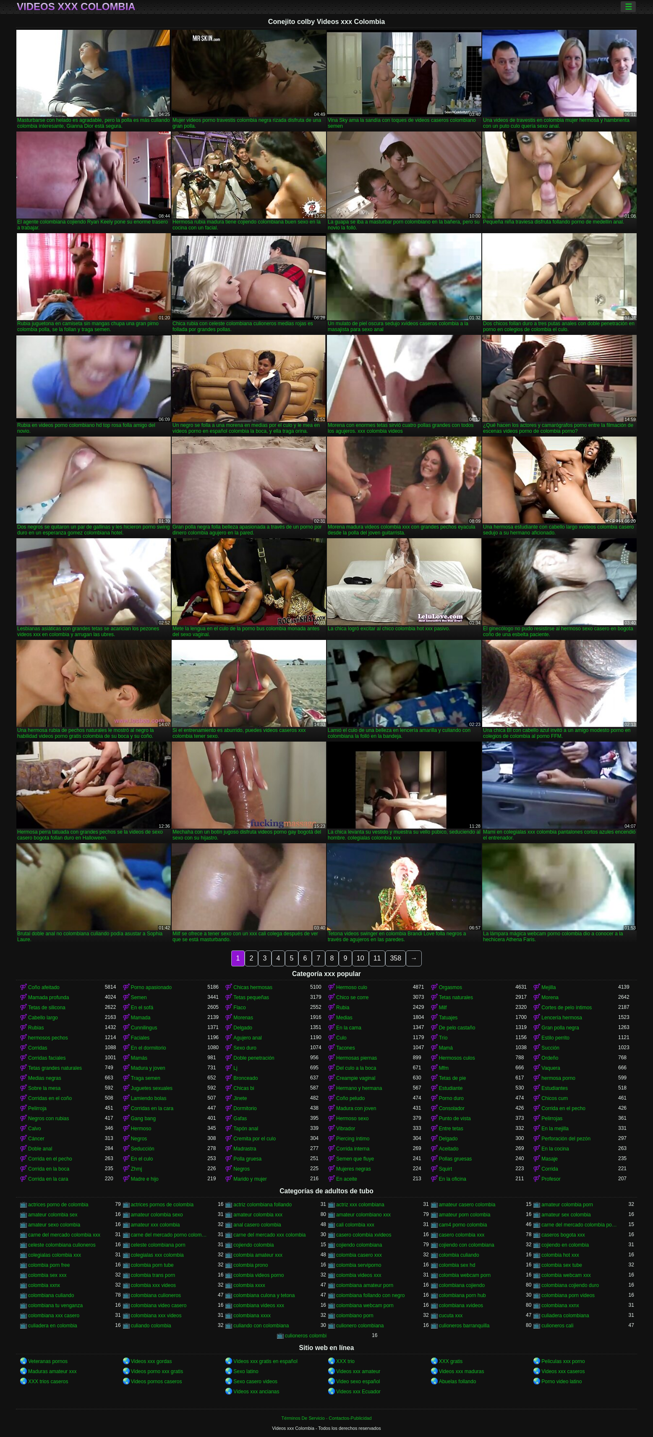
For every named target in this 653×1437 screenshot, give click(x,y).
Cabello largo (43, 1018)
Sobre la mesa (44, 1088)
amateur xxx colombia (155, 1225)
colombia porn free (49, 1265)
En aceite (346, 1179)
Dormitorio (244, 1108)
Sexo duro (244, 1048)
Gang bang (143, 1118)
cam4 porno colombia (463, 1225)
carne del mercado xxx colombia (269, 1235)
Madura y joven (148, 1068)
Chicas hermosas (252, 987)
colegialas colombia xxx (54, 1255)
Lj (235, 1068)
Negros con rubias (48, 1118)
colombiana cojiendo (462, 1285)
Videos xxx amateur (358, 1371)
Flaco (239, 1008)
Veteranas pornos (48, 1361)
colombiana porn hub (462, 1295)
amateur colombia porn (567, 1205)
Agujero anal (247, 1038)
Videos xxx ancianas (256, 1392)
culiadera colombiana (565, 1316)
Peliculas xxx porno (563, 1361)
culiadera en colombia (52, 1326)
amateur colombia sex (52, 1215)
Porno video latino (561, 1381)
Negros (139, 1139)
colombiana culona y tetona (264, 1295)
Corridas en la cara (152, 1108)
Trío (443, 1038)
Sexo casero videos (255, 1381)
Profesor (550, 1179)
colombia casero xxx (359, 1255)
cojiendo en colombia (565, 1245)
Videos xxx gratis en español (265, 1361)
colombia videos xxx (358, 1275)
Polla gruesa (247, 1159)
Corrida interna (352, 1149)
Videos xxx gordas (151, 1361)
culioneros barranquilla (464, 1326)
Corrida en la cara (48, 1179)
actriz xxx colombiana (360, 1205)
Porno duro (451, 1098)
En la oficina (452, 1179)
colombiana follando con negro (370, 1295)
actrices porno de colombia (58, 1205)
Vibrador (345, 1129)
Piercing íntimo (352, 1139)
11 (377, 958)
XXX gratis (451, 1361)
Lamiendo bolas (149, 1098)
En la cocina (555, 1149)
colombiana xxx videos (156, 1316)
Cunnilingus (144, 1028)
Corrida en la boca (48, 1169)
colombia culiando (459, 1255)
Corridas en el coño (50, 1098)
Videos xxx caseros (563, 1371)
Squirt (445, 1169)
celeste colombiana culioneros (62, 1245)
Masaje (549, 1159)
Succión (550, 1048)
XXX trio (345, 1361)
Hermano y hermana (359, 1088)
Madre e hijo (145, 1179)
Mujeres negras (353, 1169)
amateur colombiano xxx (363, 1215)
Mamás (139, 1058)
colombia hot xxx (560, 1255)
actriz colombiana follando (262, 1205)
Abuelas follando (457, 1381)
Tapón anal (245, 1129)
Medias (344, 1018)
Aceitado (449, 1149)
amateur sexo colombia (54, 1225)
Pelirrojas (551, 1118)
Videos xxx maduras (461, 1371)
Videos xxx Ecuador (358, 1392)
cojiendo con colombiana (466, 1245)
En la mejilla (555, 1129)
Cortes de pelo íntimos (566, 1008)
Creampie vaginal (355, 1078)
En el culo (142, 1159)
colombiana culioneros (156, 1295)
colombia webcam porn (465, 1275)
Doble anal (40, 1149)
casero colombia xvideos (363, 1235)
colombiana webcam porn (365, 1305)
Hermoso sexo (352, 1118)
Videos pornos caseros (156, 1381)
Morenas (243, 1018)
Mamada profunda (48, 997)
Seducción (142, 1149)
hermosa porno (558, 1078)
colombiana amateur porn (364, 1285)
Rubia (342, 1008)
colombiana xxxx (252, 1316)
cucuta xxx (451, 1316)
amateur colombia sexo (157, 1215)
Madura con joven (356, 1108)
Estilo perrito (555, 1038)
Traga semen (145, 1078)
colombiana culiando (51, 1295)
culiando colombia (151, 1326)
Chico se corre (352, 997)
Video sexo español (358, 1381)
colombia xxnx (44, 1285)
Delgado (242, 1028)
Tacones (345, 1048)
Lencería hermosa (561, 1018)
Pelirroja (37, 1108)
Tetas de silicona (46, 1008)
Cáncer (36, 1139)
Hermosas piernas (356, 1058)
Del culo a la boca (356, 1068)
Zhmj (136, 1169)
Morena (550, 997)
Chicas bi (243, 1088)
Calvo (34, 1129)
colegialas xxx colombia (157, 1255)
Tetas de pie (452, 1078)
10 (360, 958)
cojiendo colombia (253, 1245)
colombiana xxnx (560, 1305)
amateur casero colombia (467, 1205)
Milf (443, 1008)
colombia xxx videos (153, 1285)
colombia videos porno (258, 1275)
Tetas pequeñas (251, 997)
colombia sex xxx (47, 1275)
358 (395, 958)
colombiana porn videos (568, 1295)
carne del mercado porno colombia (169, 1235)
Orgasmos (450, 987)
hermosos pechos (48, 1038)
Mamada (141, 1018)
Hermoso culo (351, 987)
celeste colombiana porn (158, 1245)
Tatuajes (448, 1018)
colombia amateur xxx (257, 1255)
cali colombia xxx (355, 1225)
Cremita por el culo (254, 1139)
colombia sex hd (457, 1265)
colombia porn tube (152, 1265)
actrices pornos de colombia (162, 1205)
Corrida (549, 1169)
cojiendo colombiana (359, 1245)
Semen (139, 997)
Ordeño (549, 1058)
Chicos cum (554, 1098)
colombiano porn (355, 1316)
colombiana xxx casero (53, 1316)
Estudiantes (554, 1088)
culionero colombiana (360, 1326)
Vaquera (550, 1068)
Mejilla (548, 987)
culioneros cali (557, 1326)
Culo (341, 1038)
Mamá (446, 1048)
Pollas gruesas (455, 1159)
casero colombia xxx (462, 1235)
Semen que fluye (355, 1159)
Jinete (240, 1098)
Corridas (37, 1048)
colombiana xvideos (461, 1305)
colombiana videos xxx (258, 1305)
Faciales (140, 1038)
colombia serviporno (358, 1265)
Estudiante (451, 1088)
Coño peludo (350, 1098)
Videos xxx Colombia (76, 6)
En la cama (348, 1028)
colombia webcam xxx (565, 1275)
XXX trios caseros (48, 1381)
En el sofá (142, 1008)
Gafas (240, 1118)
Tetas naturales (456, 997)
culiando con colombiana (261, 1326)
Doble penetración (253, 1058)
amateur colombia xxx (257, 1215)
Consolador (452, 1108)
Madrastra (244, 1149)
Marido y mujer (249, 1179)
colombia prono (250, 1265)
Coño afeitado (44, 987)
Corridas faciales (46, 1058)
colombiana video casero (159, 1305)
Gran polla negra (560, 1028)
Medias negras (44, 1078)
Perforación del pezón (565, 1139)
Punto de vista (455, 1118)
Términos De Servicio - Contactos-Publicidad (327, 1418)
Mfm (444, 1068)
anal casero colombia (257, 1225)
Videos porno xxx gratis (157, 1371)
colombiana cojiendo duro (570, 1285)
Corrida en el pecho (563, 1108)
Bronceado (245, 1078)
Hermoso (141, 1129)
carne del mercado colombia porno (579, 1225)
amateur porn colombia (465, 1215)
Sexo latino (245, 1371)
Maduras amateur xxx (52, 1371)
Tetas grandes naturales (55, 1068)
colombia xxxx (249, 1285)
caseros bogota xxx (563, 1235)
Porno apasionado (151, 987)
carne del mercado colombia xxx (64, 1235)
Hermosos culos (457, 1058)
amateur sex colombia (565, 1215)
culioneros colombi (305, 1336)
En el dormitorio (148, 1048)
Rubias (36, 1028)
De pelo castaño (457, 1028)
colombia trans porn (153, 1275)
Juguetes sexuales (151, 1088)
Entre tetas (451, 1129)
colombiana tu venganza (55, 1305)
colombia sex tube (561, 1265)
